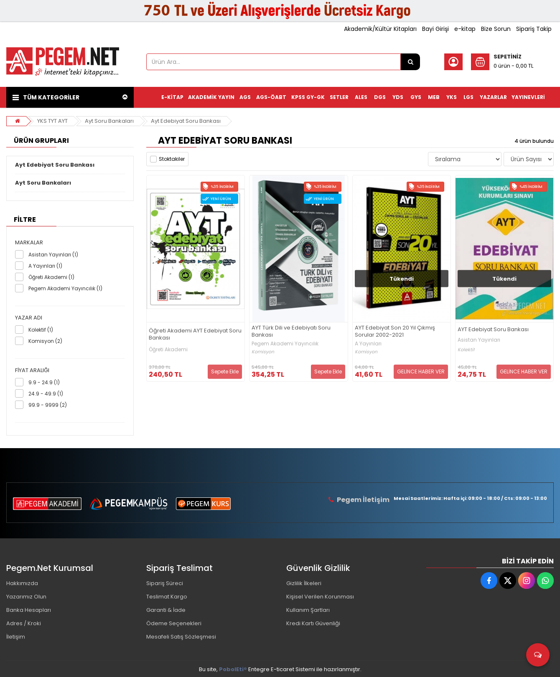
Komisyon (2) (45, 341)
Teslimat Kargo (166, 597)
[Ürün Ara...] (410, 61)
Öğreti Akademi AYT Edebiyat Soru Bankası (195, 334)
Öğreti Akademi (168, 349)
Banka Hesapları (28, 610)
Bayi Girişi (435, 29)
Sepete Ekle (225, 371)
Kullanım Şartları (308, 610)
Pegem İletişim (363, 500)
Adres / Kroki (23, 623)
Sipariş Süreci (164, 583)
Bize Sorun (496, 29)
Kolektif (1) (40, 329)
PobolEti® (233, 669)
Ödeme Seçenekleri (173, 623)
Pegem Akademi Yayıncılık (285, 344)
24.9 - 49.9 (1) (45, 393)
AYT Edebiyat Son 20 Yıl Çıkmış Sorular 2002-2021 (395, 332)
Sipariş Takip (534, 29)
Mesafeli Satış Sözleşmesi (181, 637)
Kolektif (466, 350)
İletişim (15, 637)
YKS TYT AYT (52, 121)
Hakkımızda (22, 583)
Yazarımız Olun (26, 597)
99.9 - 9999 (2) (47, 404)
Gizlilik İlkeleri (303, 583)
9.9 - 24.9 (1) (44, 382)
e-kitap (465, 29)
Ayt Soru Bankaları (109, 121)
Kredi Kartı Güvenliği (313, 623)
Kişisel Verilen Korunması (320, 597)
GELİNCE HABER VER (421, 371)
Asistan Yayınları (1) (53, 254)
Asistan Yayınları (479, 340)
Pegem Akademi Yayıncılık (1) (65, 288)
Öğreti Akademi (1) (51, 277)
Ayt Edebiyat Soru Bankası (186, 121)
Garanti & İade (166, 610)
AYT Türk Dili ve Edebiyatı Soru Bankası (291, 332)
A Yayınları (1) (45, 265)
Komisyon (263, 352)
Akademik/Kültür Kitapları (380, 29)
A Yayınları (368, 344)
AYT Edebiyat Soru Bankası (493, 329)
